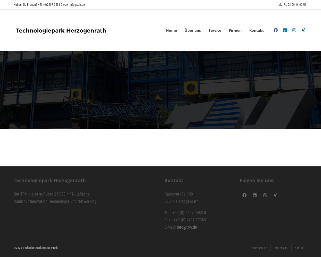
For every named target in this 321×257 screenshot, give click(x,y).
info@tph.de (187, 227)
